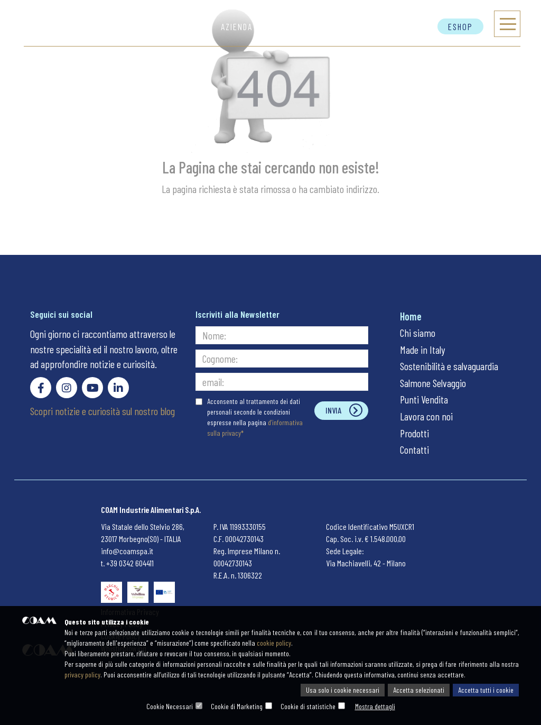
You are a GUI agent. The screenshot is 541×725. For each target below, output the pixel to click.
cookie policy (274, 642)
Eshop (460, 26)
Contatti (408, 26)
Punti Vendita (424, 399)
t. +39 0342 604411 (127, 563)
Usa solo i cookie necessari (342, 689)
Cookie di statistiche (308, 706)
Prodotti (290, 26)
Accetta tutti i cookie (486, 689)
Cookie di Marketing (237, 706)
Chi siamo (417, 332)
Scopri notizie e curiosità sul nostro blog (102, 411)
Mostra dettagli (375, 706)
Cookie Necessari (169, 706)
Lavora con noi (426, 416)
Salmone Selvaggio (433, 383)
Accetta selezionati (418, 689)
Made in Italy (422, 349)
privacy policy (82, 674)
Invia (333, 410)
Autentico (349, 26)
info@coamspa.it (127, 551)
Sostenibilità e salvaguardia (449, 366)
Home (411, 316)
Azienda (237, 26)
